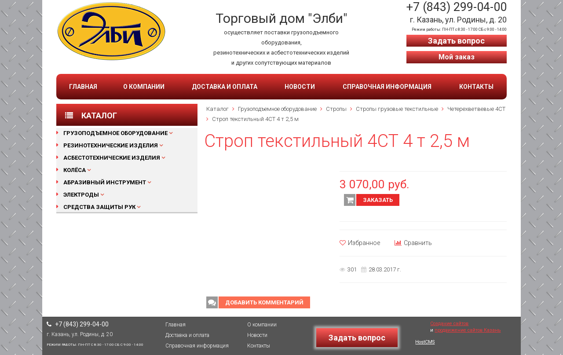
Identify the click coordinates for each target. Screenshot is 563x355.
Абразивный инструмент (104, 182)
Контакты (476, 86)
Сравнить (413, 242)
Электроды (81, 194)
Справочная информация (387, 86)
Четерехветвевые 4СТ (476, 109)
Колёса (74, 170)
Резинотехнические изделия (110, 145)
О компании (144, 86)
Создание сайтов (449, 323)
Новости (300, 86)
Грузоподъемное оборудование (115, 133)
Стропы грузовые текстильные (397, 109)
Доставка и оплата (224, 86)
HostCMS (425, 342)
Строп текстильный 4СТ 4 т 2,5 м (255, 119)
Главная (83, 86)
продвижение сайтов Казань (468, 330)
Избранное (360, 242)
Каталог (217, 109)
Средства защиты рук (99, 207)
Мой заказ (457, 57)
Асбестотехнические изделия (111, 157)
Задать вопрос (456, 40)
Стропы (336, 109)
